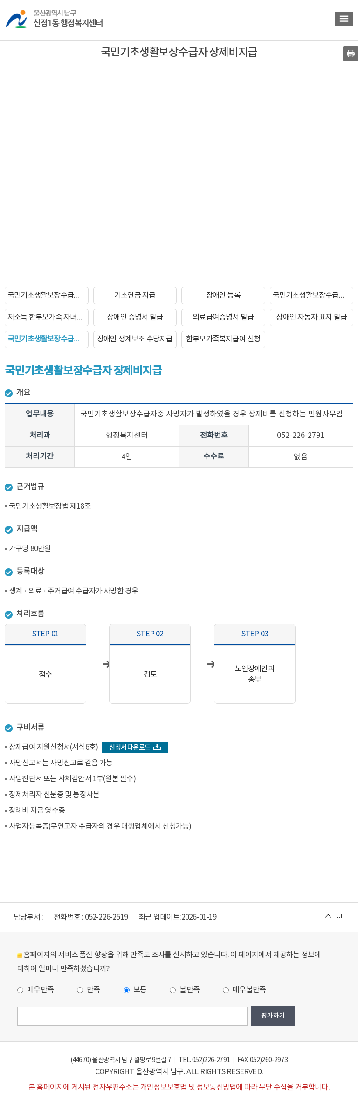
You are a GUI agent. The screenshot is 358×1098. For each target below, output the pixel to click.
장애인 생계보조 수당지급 (135, 339)
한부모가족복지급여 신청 (223, 339)
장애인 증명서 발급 (135, 317)
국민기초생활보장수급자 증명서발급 (313, 295)
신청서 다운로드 (135, 747)
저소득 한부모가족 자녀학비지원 (48, 317)
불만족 (185, 990)
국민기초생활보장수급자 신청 (48, 295)
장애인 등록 (223, 295)
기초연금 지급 (134, 295)
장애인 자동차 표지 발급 (311, 317)
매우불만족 (244, 990)
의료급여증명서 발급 (223, 317)
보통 (135, 990)
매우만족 (35, 990)
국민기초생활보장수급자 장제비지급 (48, 339)
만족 (88, 990)
